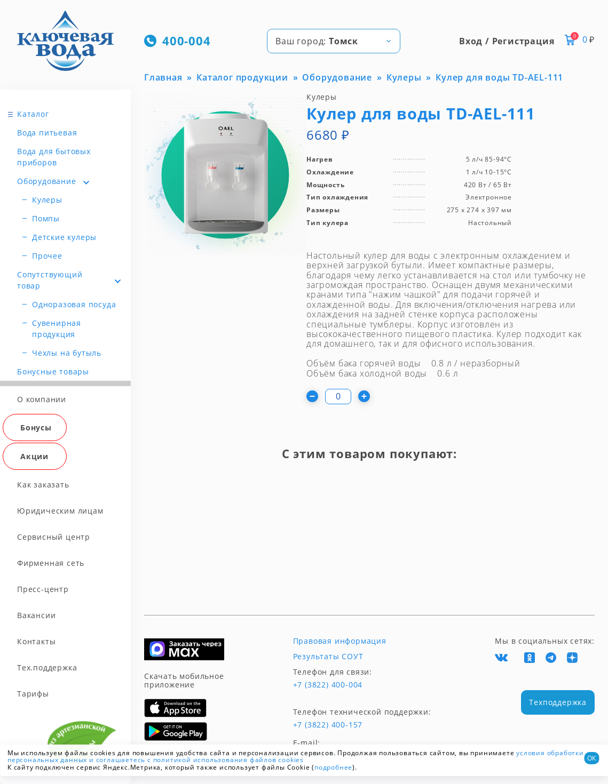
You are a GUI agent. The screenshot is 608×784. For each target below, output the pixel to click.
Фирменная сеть (50, 563)
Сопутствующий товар (49, 280)
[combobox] (333, 41)
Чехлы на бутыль (66, 353)
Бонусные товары (53, 371)
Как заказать (43, 484)
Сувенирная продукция (56, 328)
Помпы (46, 218)
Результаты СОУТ (328, 656)
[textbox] (333, 41)
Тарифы (33, 694)
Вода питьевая (47, 132)
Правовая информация (339, 641)
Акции (34, 456)
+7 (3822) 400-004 (328, 685)
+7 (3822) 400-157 (328, 725)
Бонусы (36, 427)
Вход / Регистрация (506, 41)
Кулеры (47, 200)
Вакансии (36, 615)
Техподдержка (558, 702)
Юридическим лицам (60, 511)
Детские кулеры (64, 237)
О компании (41, 399)
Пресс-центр (43, 589)
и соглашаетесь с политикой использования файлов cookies (196, 759)
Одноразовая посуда (74, 304)
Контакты (36, 641)
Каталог (33, 114)
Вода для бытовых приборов (54, 156)
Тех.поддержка (47, 667)
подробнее (333, 767)
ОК (591, 758)
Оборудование (46, 181)
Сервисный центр (53, 537)
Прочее (47, 256)
